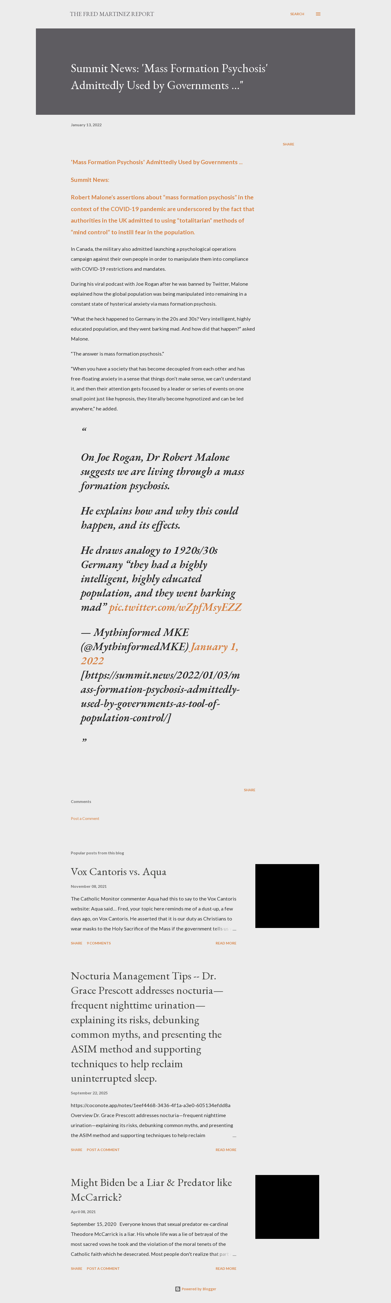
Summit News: (90, 179)
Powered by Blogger (195, 1289)
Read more (226, 943)
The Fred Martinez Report (112, 14)
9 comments (99, 943)
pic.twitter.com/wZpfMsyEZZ (175, 607)
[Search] (297, 14)
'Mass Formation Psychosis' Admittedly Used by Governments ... (157, 161)
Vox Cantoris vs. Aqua (119, 871)
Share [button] (288, 144)
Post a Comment (85, 818)
